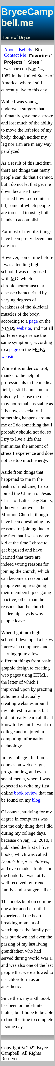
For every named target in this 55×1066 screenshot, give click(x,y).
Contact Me (15, 55)
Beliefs (25, 49)
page (33, 321)
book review (25, 793)
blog (36, 800)
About (10, 49)
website (24, 328)
